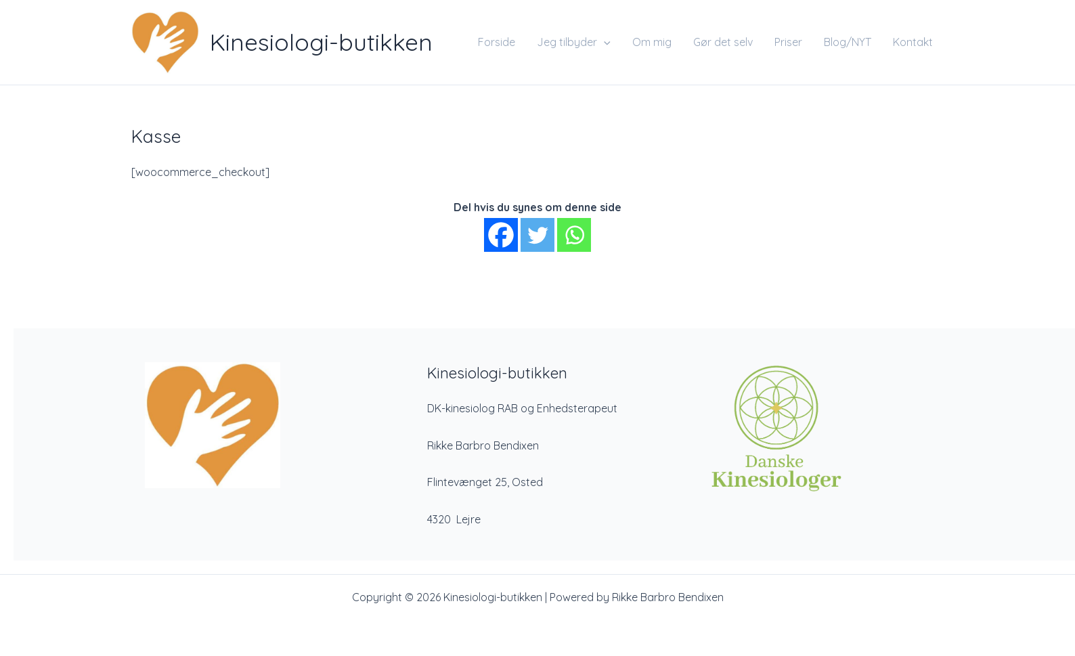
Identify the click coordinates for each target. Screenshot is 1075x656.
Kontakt (913, 42)
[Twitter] (537, 235)
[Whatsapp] (574, 235)
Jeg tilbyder (574, 42)
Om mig (652, 42)
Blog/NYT (847, 42)
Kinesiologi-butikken (321, 42)
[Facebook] (501, 235)
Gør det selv (723, 42)
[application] (604, 42)
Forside (496, 42)
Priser (788, 42)
